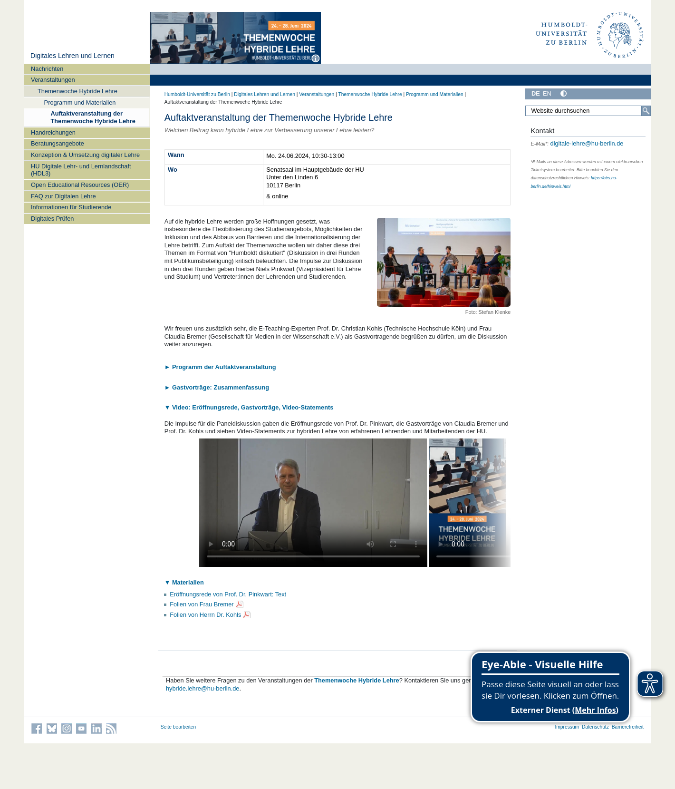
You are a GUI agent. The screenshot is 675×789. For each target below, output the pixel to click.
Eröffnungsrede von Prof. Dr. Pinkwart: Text (228, 594)
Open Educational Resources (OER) (80, 184)
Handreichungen (53, 132)
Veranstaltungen (53, 79)
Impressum (567, 727)
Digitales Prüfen (52, 218)
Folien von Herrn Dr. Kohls (205, 614)
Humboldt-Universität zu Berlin (197, 94)
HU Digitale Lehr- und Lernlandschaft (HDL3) (81, 170)
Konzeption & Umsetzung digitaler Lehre (85, 154)
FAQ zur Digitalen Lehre (63, 196)
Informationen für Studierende (71, 207)
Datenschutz (595, 727)
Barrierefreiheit (628, 727)
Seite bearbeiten (178, 727)
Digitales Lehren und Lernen (72, 55)
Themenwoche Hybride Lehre (77, 91)
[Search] (646, 111)
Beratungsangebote (57, 143)
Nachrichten (47, 68)
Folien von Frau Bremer (201, 604)
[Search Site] (588, 111)
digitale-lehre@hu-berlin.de (576, 143)
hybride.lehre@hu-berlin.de (203, 688)
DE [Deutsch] (535, 93)
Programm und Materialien (80, 102)
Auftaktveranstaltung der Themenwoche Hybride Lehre (92, 117)
